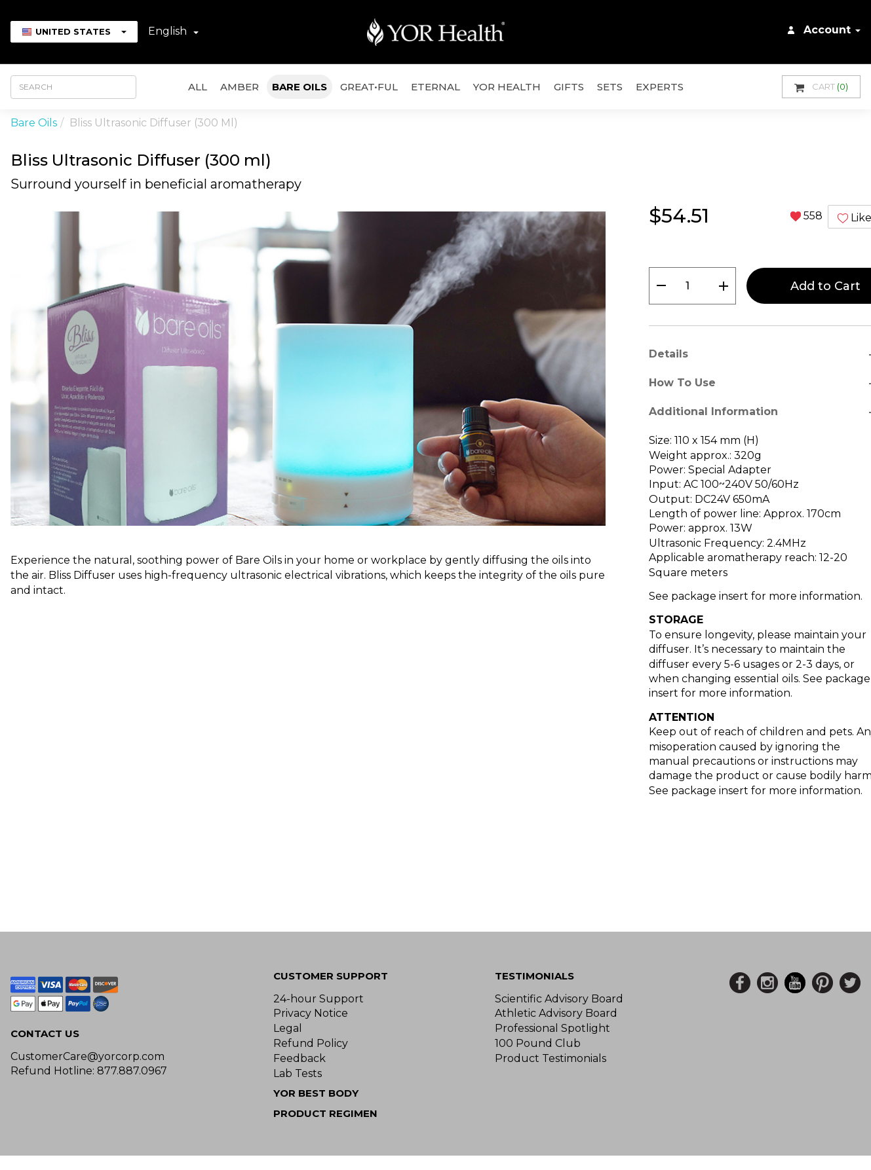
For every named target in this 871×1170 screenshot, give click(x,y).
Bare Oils (299, 87)
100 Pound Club (538, 1043)
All (197, 87)
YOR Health (507, 87)
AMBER (239, 87)
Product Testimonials (550, 1058)
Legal (287, 1028)
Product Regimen (325, 1113)
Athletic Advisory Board (556, 1013)
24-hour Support (318, 999)
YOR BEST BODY (315, 1093)
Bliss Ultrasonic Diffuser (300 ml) (153, 123)
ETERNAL (435, 87)
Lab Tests (297, 1073)
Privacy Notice (310, 1013)
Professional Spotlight (552, 1028)
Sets (610, 87)
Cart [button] (821, 87)
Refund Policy (310, 1043)
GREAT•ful (369, 87)
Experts (660, 87)
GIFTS (569, 87)
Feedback (299, 1058)
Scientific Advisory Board (559, 999)
